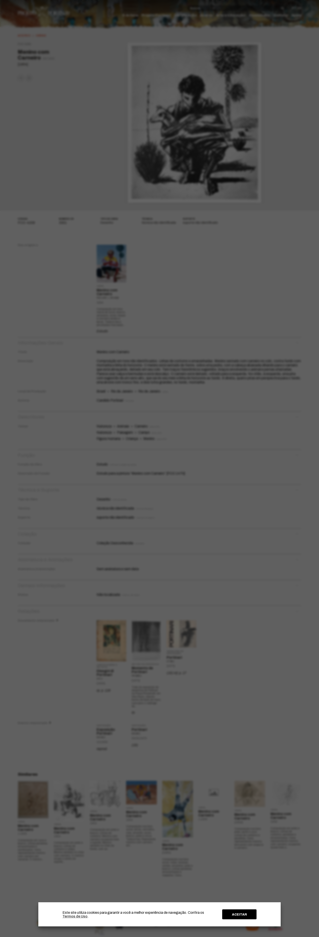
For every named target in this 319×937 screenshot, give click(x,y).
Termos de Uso (75, 916)
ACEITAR (239, 914)
